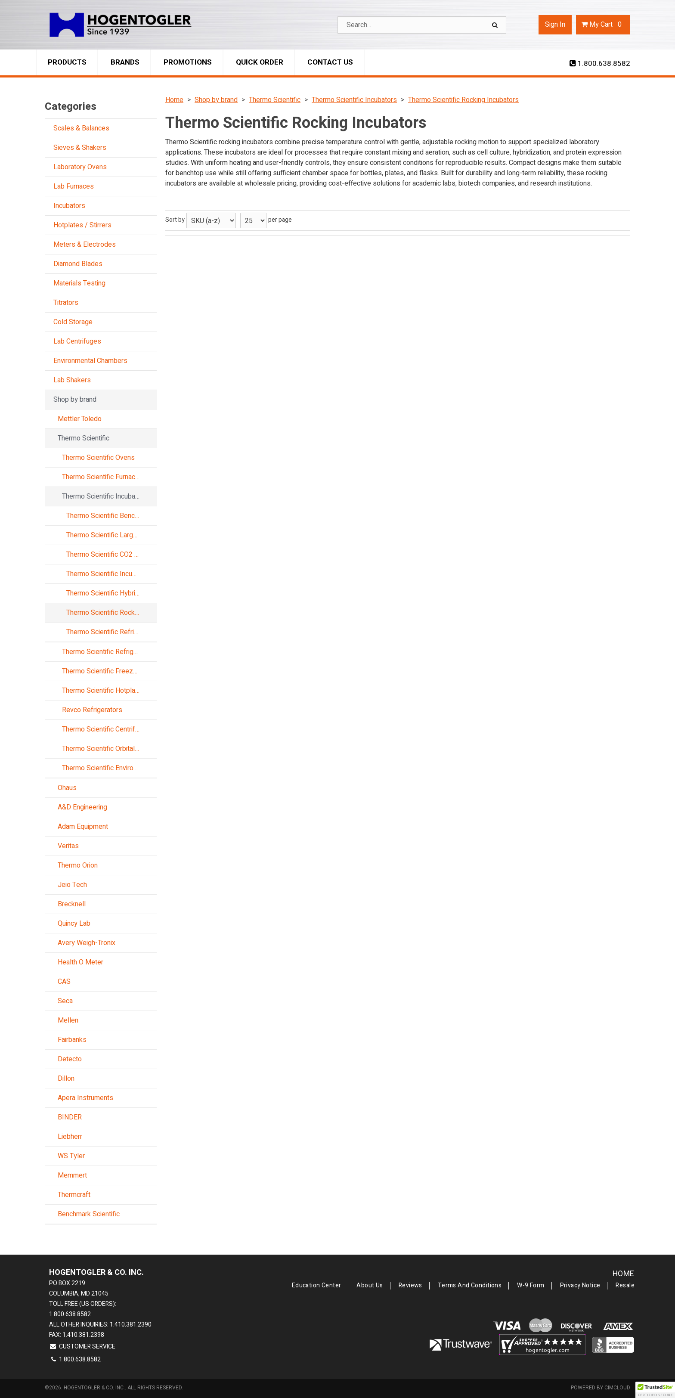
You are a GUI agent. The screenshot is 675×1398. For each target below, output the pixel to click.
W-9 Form (530, 1286)
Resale (625, 1286)
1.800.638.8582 (600, 64)
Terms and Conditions (470, 1286)
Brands (125, 62)
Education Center (316, 1286)
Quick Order (259, 62)
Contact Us (330, 62)
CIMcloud (617, 1388)
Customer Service (82, 1346)
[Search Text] (422, 25)
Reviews (410, 1286)
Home (624, 1274)
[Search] (496, 25)
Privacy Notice (580, 1286)
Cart (603, 24)
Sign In (555, 24)
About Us (369, 1286)
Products (67, 62)
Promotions (188, 62)
